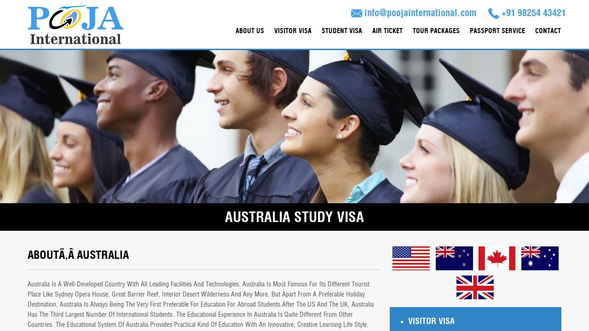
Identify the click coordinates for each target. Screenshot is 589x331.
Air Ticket (387, 31)
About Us (250, 31)
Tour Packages (436, 31)
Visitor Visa (293, 31)
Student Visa (342, 31)
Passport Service (497, 31)
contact (548, 31)
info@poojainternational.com (414, 13)
